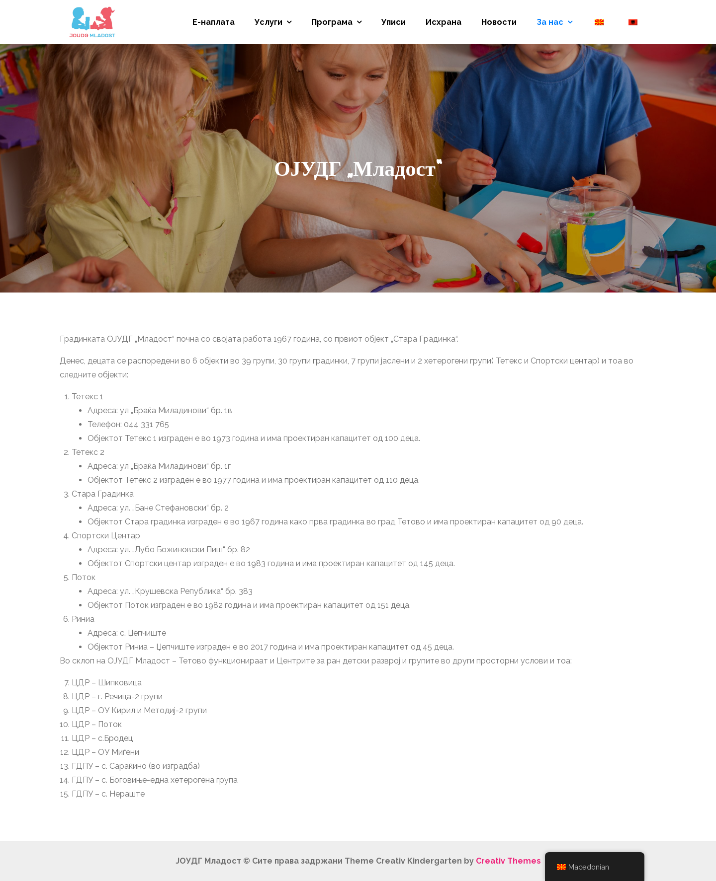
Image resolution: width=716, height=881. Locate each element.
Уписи (393, 22)
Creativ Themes (508, 861)
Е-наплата (213, 22)
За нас (550, 22)
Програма (332, 22)
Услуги (268, 22)
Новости (499, 22)
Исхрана (443, 22)
